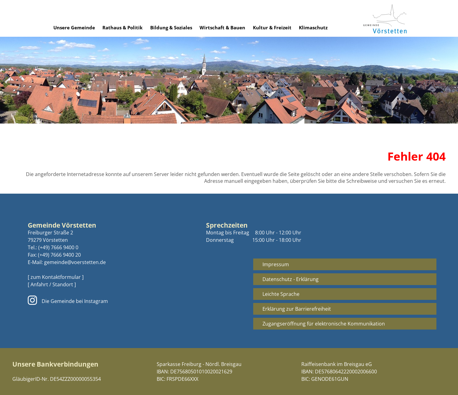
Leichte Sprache (280, 294)
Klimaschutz (313, 27)
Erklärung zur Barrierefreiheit (296, 308)
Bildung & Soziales (171, 27)
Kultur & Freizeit (272, 27)
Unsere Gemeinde (74, 27)
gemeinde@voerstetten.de (75, 262)
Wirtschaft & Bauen (222, 27)
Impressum (275, 264)
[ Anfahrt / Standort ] (52, 284)
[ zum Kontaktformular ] (56, 277)
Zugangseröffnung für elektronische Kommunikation (323, 323)
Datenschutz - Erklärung (290, 279)
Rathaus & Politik (122, 27)
